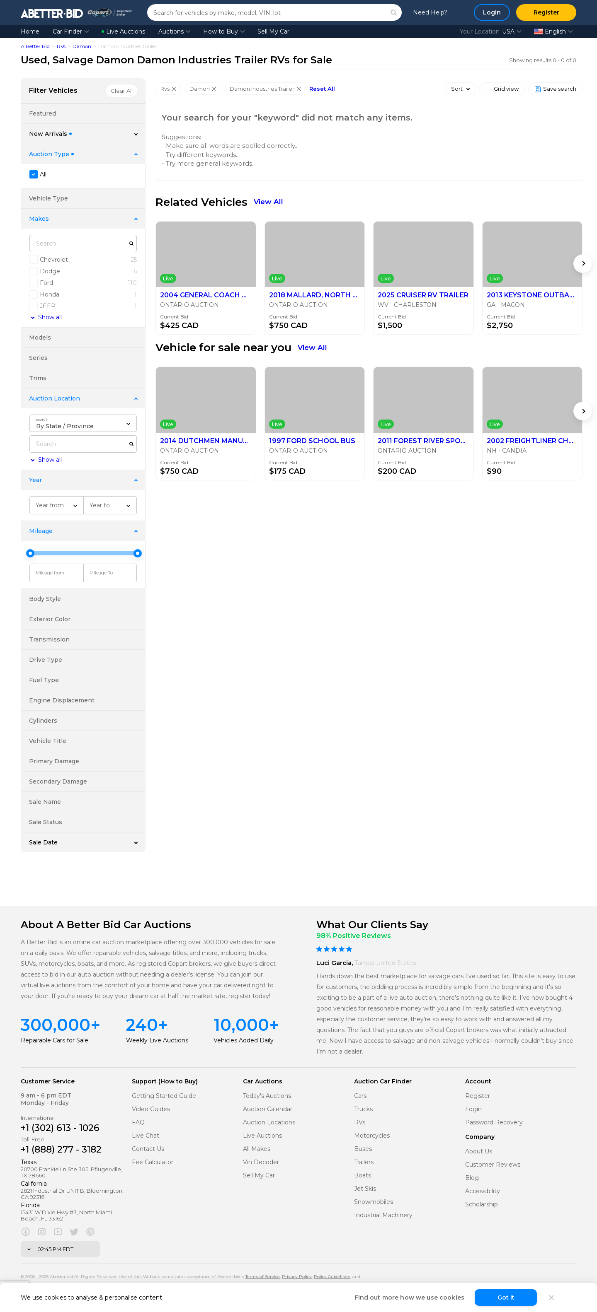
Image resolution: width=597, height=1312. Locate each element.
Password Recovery (494, 1122)
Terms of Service (262, 1276)
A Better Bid (35, 46)
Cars (360, 1096)
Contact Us (148, 1149)
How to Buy (220, 31)
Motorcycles (372, 1135)
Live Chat (145, 1135)
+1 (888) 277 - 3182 (61, 1149)
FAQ (138, 1122)
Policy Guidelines (332, 1276)
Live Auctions (123, 31)
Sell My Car (273, 31)
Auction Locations (269, 1122)
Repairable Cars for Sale (54, 1040)
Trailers (364, 1162)
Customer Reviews (492, 1164)
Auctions (171, 31)
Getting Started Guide (164, 1096)
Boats (362, 1175)
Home (30, 31)
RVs (61, 46)
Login (473, 1109)
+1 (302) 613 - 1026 (60, 1128)
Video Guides (151, 1109)
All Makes (256, 1149)
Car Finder (67, 31)
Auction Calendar (267, 1109)
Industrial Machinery (383, 1215)
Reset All (322, 89)
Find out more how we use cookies (409, 1297)
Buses (363, 1149)
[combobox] (83, 423)
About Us (478, 1151)
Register (477, 1096)
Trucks (363, 1109)
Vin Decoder (261, 1162)
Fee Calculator (152, 1162)
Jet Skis (365, 1188)
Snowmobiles (373, 1202)
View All (268, 202)
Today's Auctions (267, 1096)
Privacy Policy (297, 1276)
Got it (506, 1297)
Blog (472, 1178)
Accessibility (482, 1191)
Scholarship (481, 1204)
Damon (82, 46)
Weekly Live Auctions (157, 1040)
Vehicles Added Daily (244, 1040)
